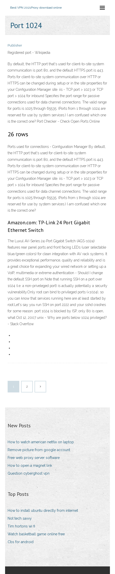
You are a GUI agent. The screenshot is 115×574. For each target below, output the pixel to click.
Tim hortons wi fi (21, 526)
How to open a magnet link (30, 465)
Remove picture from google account (39, 450)
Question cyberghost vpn (29, 473)
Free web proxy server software (34, 458)
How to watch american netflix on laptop (41, 442)
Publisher (15, 45)
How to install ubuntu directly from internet (43, 511)
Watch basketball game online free (36, 534)
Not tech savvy (20, 518)
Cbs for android (21, 542)
